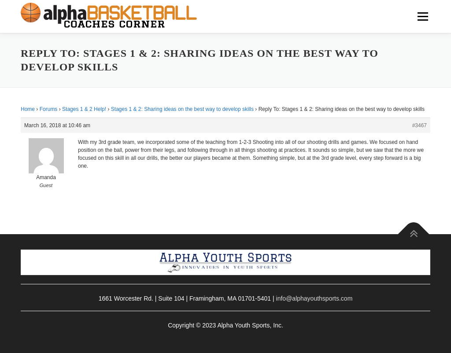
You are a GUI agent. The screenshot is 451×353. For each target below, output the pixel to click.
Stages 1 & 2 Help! (84, 109)
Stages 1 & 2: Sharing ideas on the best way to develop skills (182, 109)
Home (28, 109)
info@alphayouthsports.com (314, 298)
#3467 (419, 125)
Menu (422, 16)
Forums (49, 109)
